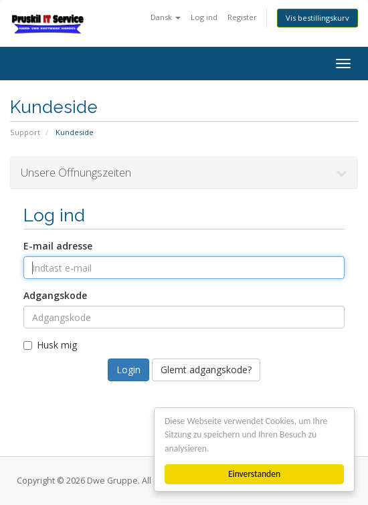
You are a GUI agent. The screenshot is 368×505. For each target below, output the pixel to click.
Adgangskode (55, 295)
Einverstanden (254, 474)
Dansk (166, 17)
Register (242, 17)
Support (25, 132)
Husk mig (50, 344)
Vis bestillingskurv (317, 18)
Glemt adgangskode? (206, 369)
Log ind (204, 17)
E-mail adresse (57, 245)
